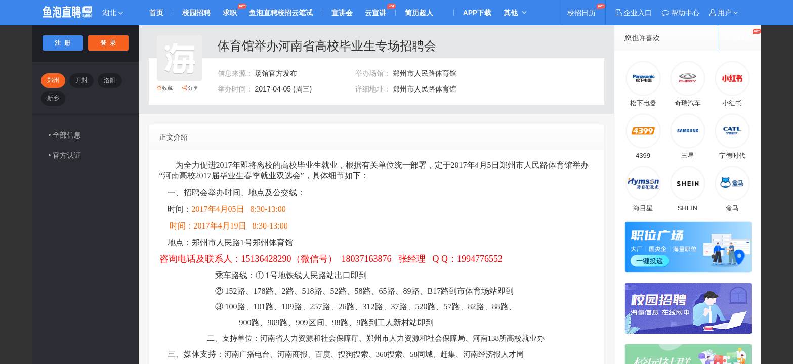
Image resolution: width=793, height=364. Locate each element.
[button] (723, 12)
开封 (81, 80)
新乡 (53, 98)
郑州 (53, 80)
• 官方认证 (65, 155)
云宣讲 (376, 13)
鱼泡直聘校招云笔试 (281, 13)
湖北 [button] (112, 13)
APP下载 (478, 13)
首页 (157, 13)
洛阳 (110, 80)
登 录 (108, 43)
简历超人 (419, 13)
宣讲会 (342, 13)
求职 (230, 13)
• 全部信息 (65, 135)
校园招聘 (197, 13)
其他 (511, 13)
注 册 (62, 43)
